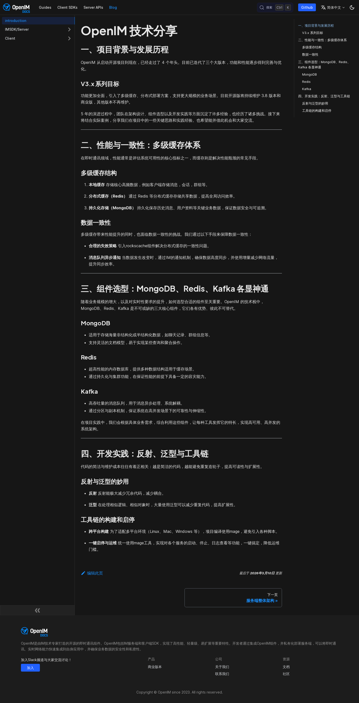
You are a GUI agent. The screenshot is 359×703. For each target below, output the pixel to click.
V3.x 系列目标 (312, 33)
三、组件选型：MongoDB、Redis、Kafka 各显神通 (324, 64)
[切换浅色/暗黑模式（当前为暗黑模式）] (352, 7)
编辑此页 (92, 573)
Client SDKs (67, 7)
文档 (286, 667)
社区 (286, 674)
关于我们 (222, 667)
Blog (113, 7)
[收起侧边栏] (37, 610)
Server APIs (93, 7)
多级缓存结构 (312, 47)
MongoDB (309, 74)
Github (307, 7)
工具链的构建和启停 (316, 111)
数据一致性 (310, 54)
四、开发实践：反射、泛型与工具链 (324, 96)
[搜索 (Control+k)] (275, 7)
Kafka (306, 89)
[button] (38, 29)
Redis (306, 82)
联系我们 (222, 674)
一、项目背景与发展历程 (316, 25)
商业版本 (155, 667)
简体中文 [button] (331, 7)
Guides (45, 7)
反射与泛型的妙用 (315, 103)
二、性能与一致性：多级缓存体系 (322, 40)
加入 (30, 668)
